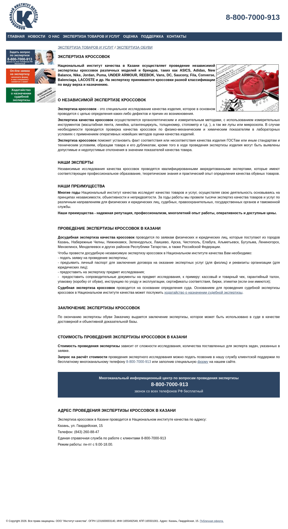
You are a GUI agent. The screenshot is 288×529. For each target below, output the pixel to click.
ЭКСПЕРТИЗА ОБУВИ (135, 47)
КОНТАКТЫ (176, 36)
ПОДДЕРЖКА (152, 36)
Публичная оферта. (212, 521)
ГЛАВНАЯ (16, 36)
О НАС (54, 36)
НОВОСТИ (36, 36)
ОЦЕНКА (130, 36)
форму (202, 362)
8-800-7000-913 (253, 17)
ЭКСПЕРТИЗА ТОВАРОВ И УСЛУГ (91, 36)
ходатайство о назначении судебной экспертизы (203, 292)
